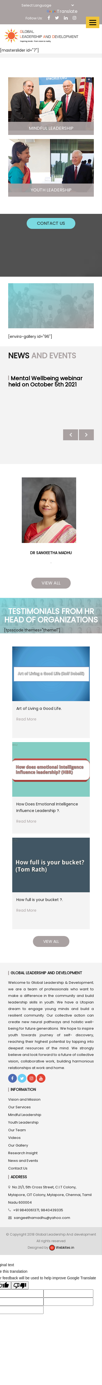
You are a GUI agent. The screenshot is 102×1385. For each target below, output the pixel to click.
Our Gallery (18, 1145)
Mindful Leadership (24, 1114)
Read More (26, 719)
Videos (14, 1137)
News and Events (23, 1160)
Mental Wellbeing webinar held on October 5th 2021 (45, 381)
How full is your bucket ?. (39, 899)
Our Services (19, 1107)
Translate (62, 11)
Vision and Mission (24, 1099)
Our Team (17, 1130)
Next (86, 434)
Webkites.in (61, 1247)
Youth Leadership (23, 1122)
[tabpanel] (51, 518)
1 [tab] (51, 563)
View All (51, 583)
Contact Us (51, 223)
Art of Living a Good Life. (39, 708)
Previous (70, 434)
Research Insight (23, 1153)
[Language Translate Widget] (47, 5)
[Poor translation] (20, 1285)
